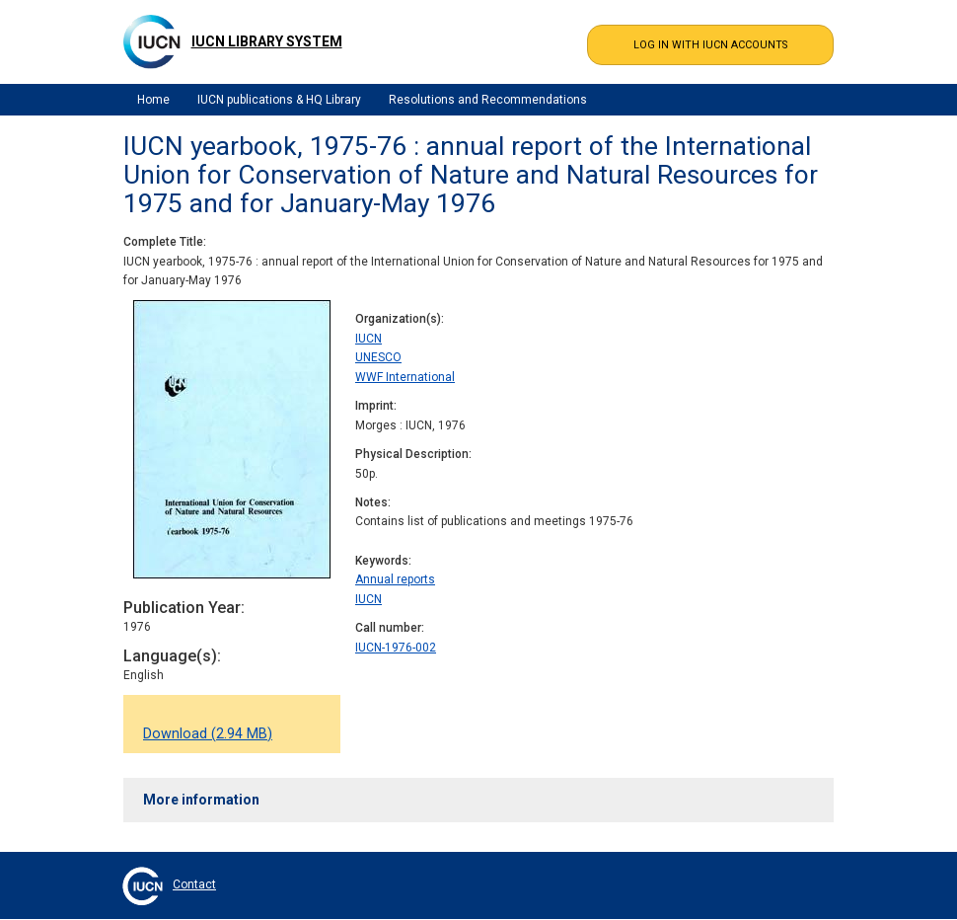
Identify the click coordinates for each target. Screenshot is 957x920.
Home (153, 100)
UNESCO (378, 357)
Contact (194, 884)
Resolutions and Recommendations (488, 100)
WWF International (405, 377)
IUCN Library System (266, 41)
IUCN (368, 338)
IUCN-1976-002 (395, 647)
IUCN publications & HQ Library (279, 100)
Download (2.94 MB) (207, 734)
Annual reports (395, 579)
